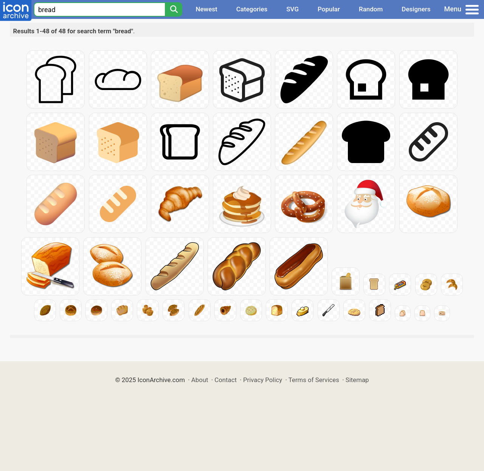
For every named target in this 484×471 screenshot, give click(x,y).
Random (371, 9)
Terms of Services (314, 380)
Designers (416, 9)
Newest (206, 9)
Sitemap (357, 380)
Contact (225, 380)
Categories (252, 9)
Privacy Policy (262, 380)
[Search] (173, 9)
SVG (292, 9)
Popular (329, 9)
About (199, 380)
